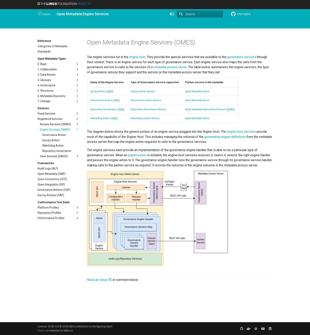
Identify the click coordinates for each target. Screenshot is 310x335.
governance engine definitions (225, 137)
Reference (151, 23)
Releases (118, 23)
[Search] (200, 14)
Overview (55, 23)
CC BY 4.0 (53, 326)
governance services (241, 57)
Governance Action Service (146, 100)
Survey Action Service (143, 91)
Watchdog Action (104, 118)
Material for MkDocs (61, 330)
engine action (137, 155)
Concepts (169, 23)
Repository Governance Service (148, 109)
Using (69, 23)
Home (41, 23)
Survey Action (101, 91)
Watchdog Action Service (145, 118)
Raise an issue (99, 280)
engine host (137, 57)
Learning (83, 23)
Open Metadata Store (197, 91)
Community (101, 23)
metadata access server (170, 67)
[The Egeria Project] (44, 14)
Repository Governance (107, 109)
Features (134, 23)
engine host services (241, 132)
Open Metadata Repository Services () (210, 109)
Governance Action (104, 100)
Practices (185, 23)
